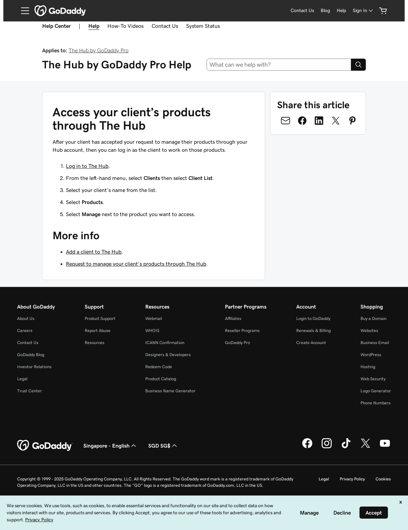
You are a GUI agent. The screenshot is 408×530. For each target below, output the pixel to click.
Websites (369, 330)
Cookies (383, 479)
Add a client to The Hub (93, 251)
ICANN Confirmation (164, 342)
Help (341, 10)
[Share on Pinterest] (352, 121)
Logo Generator (375, 391)
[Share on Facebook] (302, 121)
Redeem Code (158, 367)
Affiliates (233, 318)
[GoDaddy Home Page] (45, 445)
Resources (94, 342)
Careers (24, 330)
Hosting (367, 367)
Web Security (373, 379)
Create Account (311, 342)
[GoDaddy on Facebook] (307, 447)
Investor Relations (34, 367)
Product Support (100, 318)
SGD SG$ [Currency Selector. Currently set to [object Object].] (163, 446)
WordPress (370, 354)
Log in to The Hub (87, 166)
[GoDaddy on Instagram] (327, 447)
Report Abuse (97, 330)
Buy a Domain (373, 318)
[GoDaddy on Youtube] (385, 447)
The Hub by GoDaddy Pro (99, 50)
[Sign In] (363, 10)
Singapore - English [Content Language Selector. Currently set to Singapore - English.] (110, 446)
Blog (325, 10)
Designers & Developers (168, 354)
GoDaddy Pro (237, 342)
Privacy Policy (352, 479)
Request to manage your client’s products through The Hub (136, 263)
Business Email (374, 342)
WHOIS (152, 330)
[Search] (358, 65)
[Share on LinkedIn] (319, 121)
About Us (25, 318)
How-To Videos (125, 25)
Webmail (153, 318)
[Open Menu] (22, 10)
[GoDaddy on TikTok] (346, 447)
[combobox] (279, 65)
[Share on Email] (285, 121)
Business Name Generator (170, 391)
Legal (22, 379)
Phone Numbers (375, 403)
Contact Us (302, 10)
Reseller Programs (242, 330)
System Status (203, 25)
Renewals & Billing (313, 330)
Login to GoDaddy (313, 318)
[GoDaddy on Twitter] (365, 447)
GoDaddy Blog (30, 354)
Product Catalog (160, 379)
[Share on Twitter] (335, 121)
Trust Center (29, 391)
